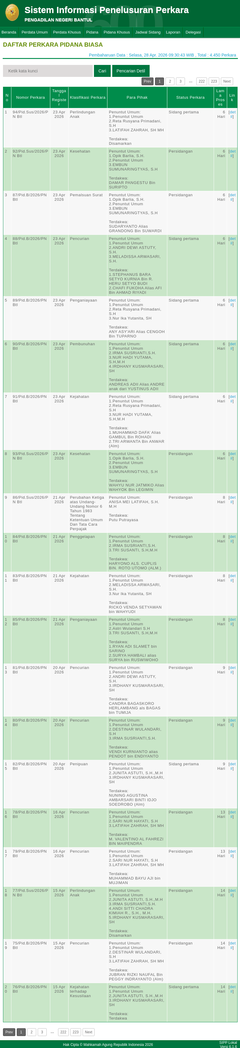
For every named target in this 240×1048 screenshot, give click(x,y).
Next (227, 81)
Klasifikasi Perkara (88, 97)
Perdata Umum (35, 32)
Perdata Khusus (67, 32)
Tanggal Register (59, 98)
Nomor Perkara (30, 97)
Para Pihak (137, 97)
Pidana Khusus (117, 32)
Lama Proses (220, 98)
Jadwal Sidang (148, 32)
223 (214, 81)
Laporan (173, 32)
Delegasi (193, 32)
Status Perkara (190, 97)
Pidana (92, 32)
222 (202, 81)
